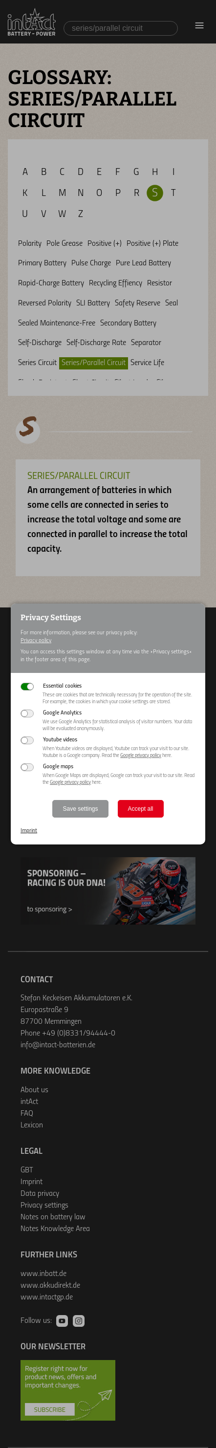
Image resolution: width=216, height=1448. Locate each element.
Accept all (140, 808)
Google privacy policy (140, 755)
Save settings (80, 808)
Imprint (29, 831)
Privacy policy (36, 641)
